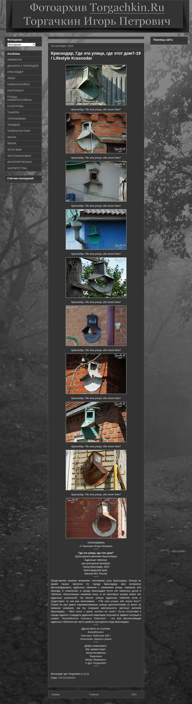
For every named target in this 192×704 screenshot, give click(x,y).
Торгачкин (96, 656)
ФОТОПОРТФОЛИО (19, 161)
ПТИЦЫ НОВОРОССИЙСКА (19, 98)
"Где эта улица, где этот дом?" (119, 601)
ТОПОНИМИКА (66, 677)
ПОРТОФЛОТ (15, 90)
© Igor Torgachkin (96, 663)
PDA (134, 694)
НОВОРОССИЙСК (18, 84)
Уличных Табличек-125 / (96, 635)
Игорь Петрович (96, 659)
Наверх (56, 694)
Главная (94, 694)
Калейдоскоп (96, 632)
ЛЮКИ (11, 78)
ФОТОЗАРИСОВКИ (19, 155)
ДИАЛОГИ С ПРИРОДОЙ (22, 65)
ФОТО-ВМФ (14, 149)
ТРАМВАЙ (13, 124)
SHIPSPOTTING (17, 168)
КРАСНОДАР (15, 71)
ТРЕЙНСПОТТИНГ (19, 130)
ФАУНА (11, 137)
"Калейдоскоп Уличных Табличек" (84, 618)
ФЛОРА (11, 143)
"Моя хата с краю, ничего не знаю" (92, 611)
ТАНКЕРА (13, 112)
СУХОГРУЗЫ (15, 106)
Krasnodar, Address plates (95, 639)
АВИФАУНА (14, 59)
